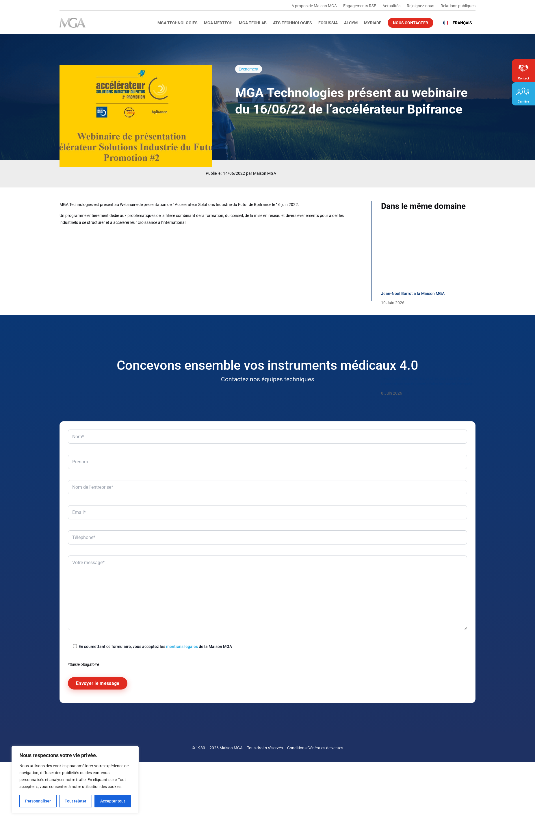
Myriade (372, 23)
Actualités (391, 6)
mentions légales (182, 744)
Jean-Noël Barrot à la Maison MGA (413, 293)
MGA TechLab (253, 23)
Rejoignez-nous (420, 6)
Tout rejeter (75, 801)
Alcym (351, 23)
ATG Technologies (292, 23)
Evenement (249, 69)
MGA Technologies (177, 23)
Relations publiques (458, 6)
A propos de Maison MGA (314, 6)
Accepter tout (112, 801)
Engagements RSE (359, 6)
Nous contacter (410, 23)
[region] (75, 779)
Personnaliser (38, 801)
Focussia (328, 23)
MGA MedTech (218, 23)
